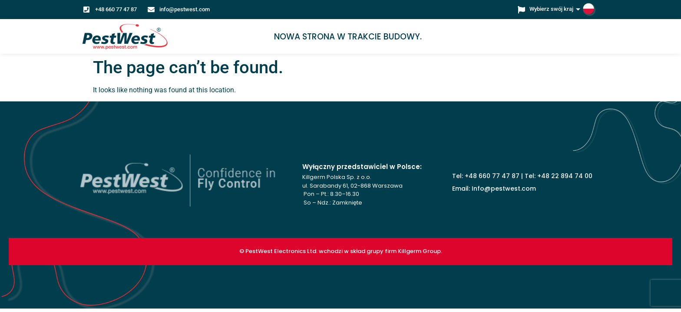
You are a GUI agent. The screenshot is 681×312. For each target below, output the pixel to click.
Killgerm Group (419, 251)
